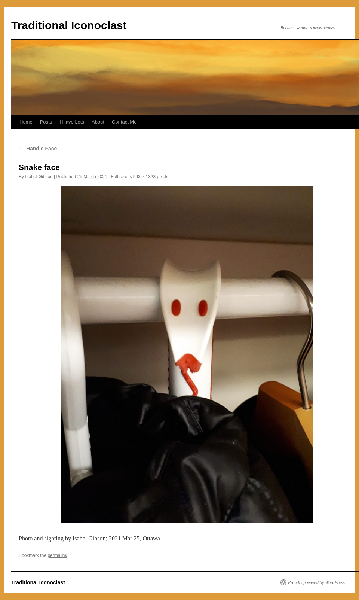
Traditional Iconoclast (68, 25)
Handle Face (38, 149)
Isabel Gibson (38, 176)
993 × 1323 (144, 176)
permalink (57, 555)
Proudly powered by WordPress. (317, 582)
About (98, 122)
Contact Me (124, 122)
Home (26, 122)
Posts (46, 122)
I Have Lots (71, 122)
